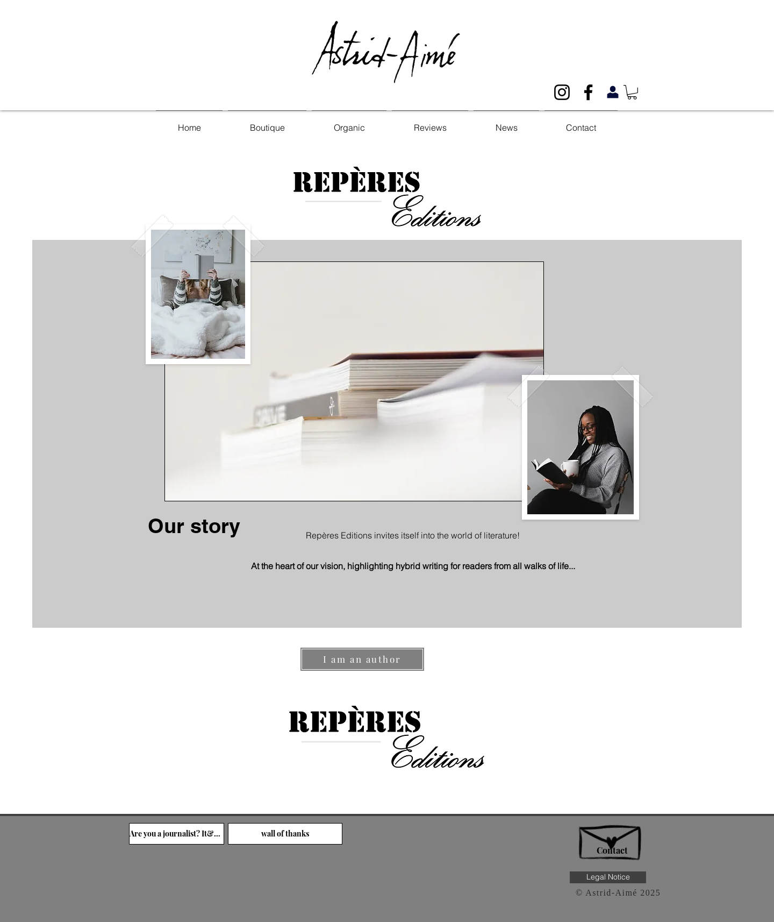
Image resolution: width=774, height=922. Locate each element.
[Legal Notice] (608, 877)
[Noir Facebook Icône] (588, 92)
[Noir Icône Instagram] (561, 92)
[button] (632, 92)
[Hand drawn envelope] (612, 836)
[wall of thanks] (285, 834)
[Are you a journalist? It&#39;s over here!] (176, 834)
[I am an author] (362, 659)
